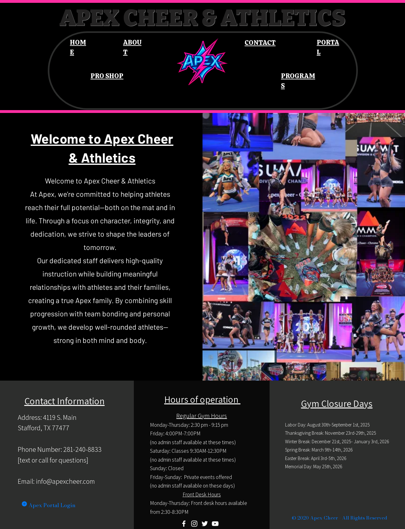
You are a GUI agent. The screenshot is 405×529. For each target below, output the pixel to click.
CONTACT (260, 42)
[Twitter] (205, 524)
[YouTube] (215, 524)
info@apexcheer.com (65, 481)
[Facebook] (184, 524)
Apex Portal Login (51, 505)
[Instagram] (194, 524)
